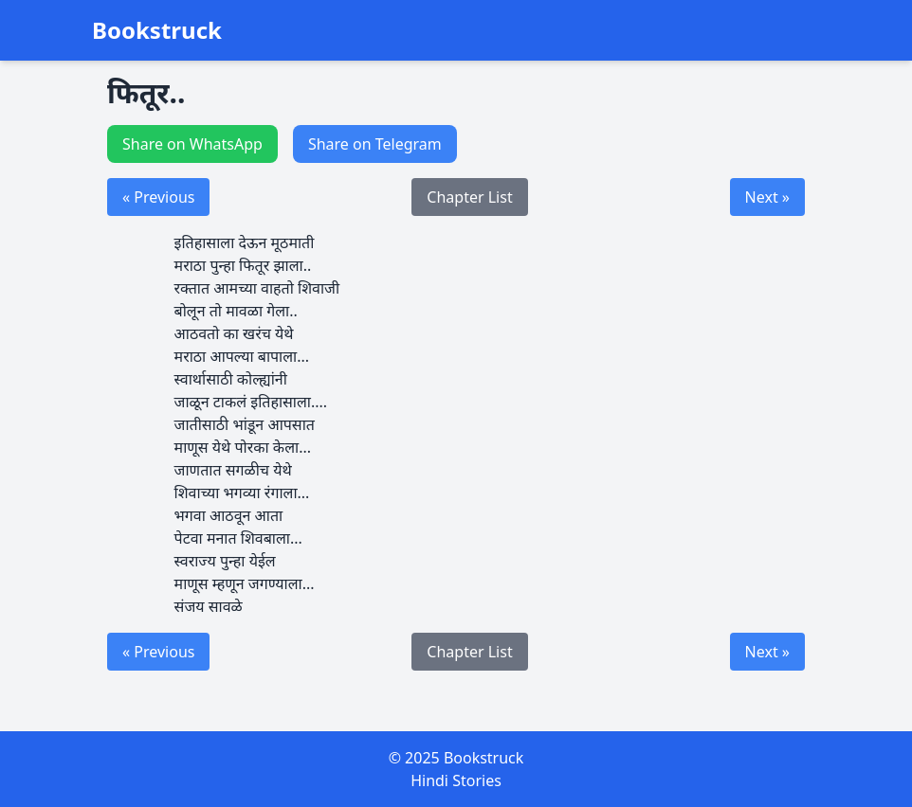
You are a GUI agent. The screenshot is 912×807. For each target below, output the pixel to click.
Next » (767, 197)
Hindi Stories (456, 780)
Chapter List (469, 197)
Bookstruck (157, 30)
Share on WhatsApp (192, 144)
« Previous (158, 197)
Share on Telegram (375, 144)
